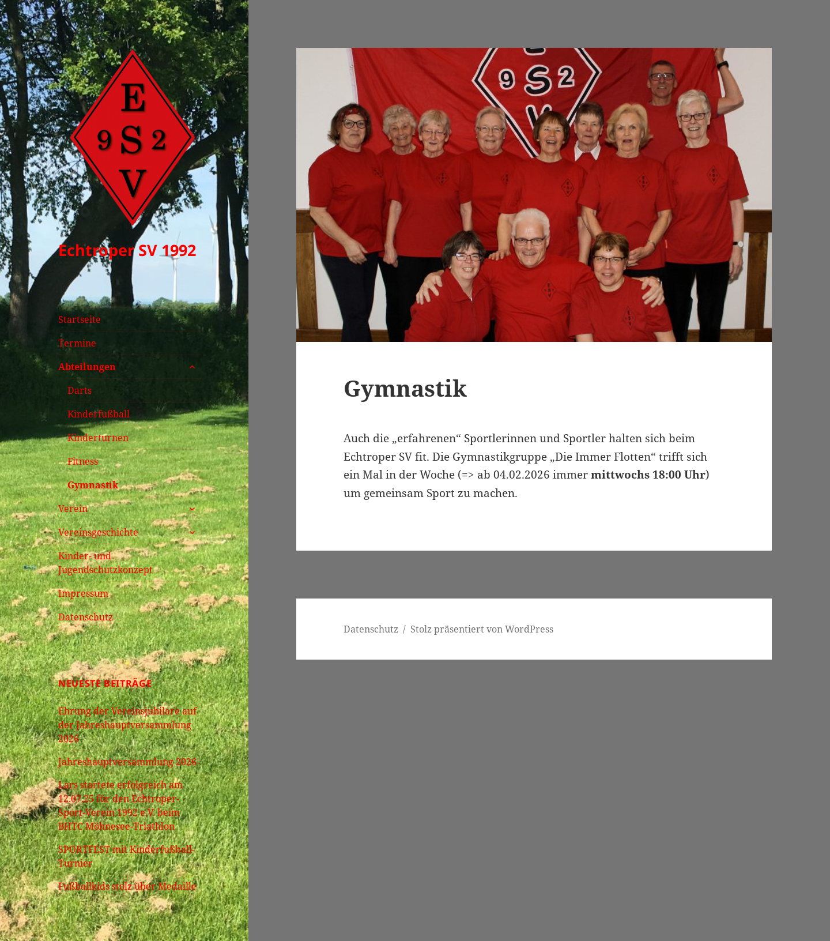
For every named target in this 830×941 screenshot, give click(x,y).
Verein (73, 508)
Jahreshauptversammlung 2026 (127, 761)
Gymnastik (92, 485)
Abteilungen (87, 366)
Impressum (83, 593)
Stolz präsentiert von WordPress (481, 629)
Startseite (79, 319)
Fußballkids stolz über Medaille (127, 886)
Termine (77, 343)
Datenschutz (85, 617)
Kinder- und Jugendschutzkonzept (105, 562)
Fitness (82, 461)
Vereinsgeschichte (98, 532)
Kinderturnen (98, 437)
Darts (79, 390)
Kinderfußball (98, 414)
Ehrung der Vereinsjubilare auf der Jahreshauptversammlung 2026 (127, 725)
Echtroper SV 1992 (127, 250)
